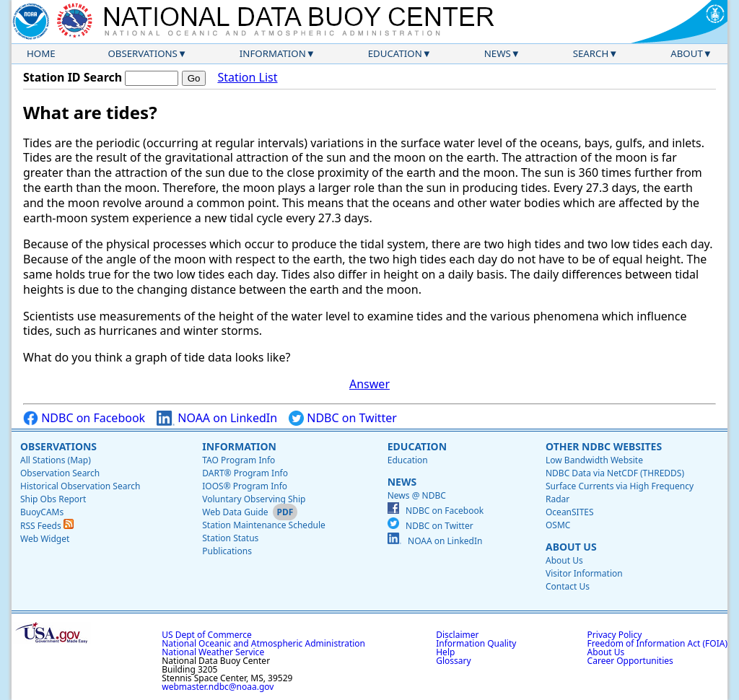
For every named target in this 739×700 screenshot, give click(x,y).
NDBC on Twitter (343, 418)
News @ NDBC (417, 495)
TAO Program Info (238, 460)
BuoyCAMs (42, 512)
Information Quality (476, 643)
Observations (142, 53)
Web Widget (44, 539)
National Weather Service (213, 652)
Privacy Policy (614, 635)
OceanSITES (570, 512)
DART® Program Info (245, 473)
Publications (227, 551)
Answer (369, 384)
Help (445, 652)
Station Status (230, 538)
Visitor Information (584, 573)
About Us (571, 547)
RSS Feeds (47, 526)
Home (41, 53)
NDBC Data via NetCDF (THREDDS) (615, 473)
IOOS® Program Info (244, 486)
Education (395, 53)
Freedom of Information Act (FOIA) (657, 643)
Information (273, 53)
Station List (247, 77)
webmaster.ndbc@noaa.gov (218, 687)
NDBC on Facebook (84, 418)
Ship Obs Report (53, 499)
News (497, 53)
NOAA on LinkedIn (217, 418)
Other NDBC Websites (604, 446)
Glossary (453, 661)
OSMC (558, 525)
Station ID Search (72, 77)
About (686, 53)
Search (591, 53)
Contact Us (568, 586)
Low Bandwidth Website (594, 460)
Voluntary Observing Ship (253, 499)
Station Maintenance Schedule (263, 525)
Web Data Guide (235, 512)
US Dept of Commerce (207, 635)
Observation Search (60, 473)
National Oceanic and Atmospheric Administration (263, 643)
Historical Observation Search (80, 486)
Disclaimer (457, 635)
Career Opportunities (630, 661)
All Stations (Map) (55, 460)
